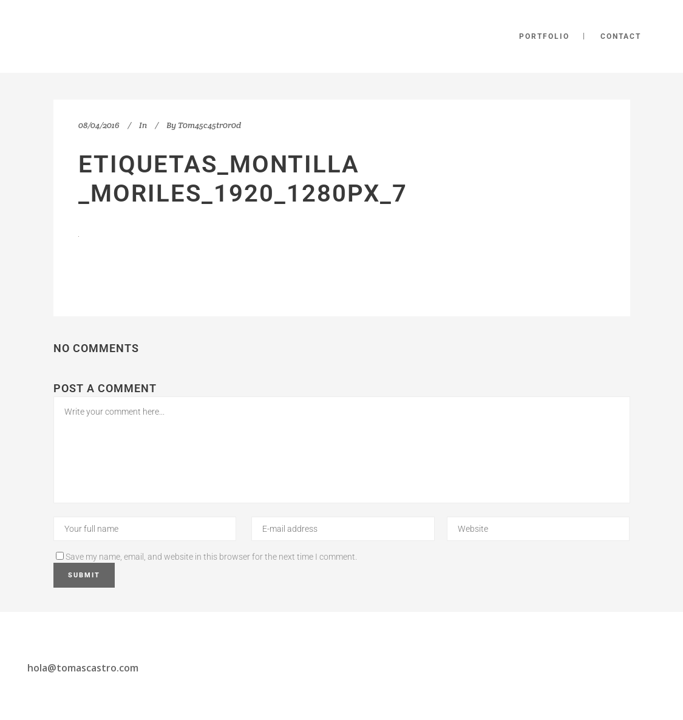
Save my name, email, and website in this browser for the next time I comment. (211, 557)
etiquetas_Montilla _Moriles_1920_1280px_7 (242, 179)
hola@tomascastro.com (82, 667)
